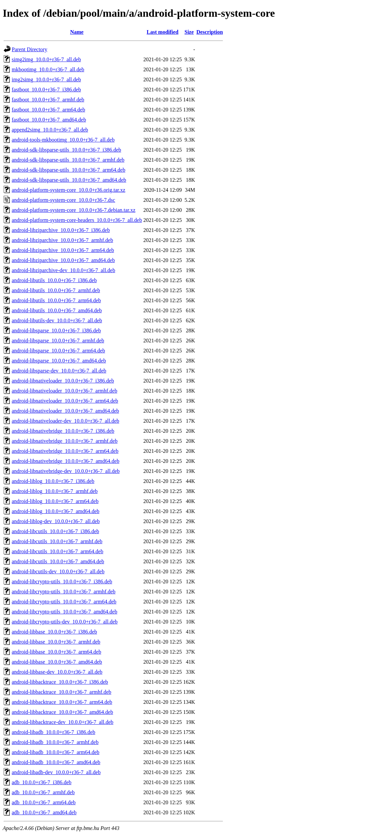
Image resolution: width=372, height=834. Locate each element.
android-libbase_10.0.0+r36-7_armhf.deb (56, 642)
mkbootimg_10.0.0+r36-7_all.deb (48, 69)
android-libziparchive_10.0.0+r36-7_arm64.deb (63, 250)
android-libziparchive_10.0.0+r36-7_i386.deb (61, 230)
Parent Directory (29, 49)
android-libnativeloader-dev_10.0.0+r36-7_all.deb (65, 421)
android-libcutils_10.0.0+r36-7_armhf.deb (57, 541)
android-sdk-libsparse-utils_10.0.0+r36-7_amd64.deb (69, 180)
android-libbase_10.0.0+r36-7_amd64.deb (57, 662)
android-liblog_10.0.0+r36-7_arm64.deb (55, 501)
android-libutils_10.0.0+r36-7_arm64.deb (56, 300)
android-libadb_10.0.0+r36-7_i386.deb (53, 732)
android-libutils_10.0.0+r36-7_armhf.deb (56, 290)
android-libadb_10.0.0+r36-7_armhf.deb (55, 742)
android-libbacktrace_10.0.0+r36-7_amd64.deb (62, 712)
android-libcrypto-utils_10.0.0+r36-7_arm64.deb (64, 601)
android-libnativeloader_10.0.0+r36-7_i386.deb (63, 381)
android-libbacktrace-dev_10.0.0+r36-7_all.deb (63, 722)
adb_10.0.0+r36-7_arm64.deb (44, 802)
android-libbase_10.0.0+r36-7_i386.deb (54, 632)
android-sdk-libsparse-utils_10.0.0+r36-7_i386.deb (66, 150)
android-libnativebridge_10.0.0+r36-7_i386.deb (63, 431)
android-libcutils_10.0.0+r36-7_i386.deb (55, 531)
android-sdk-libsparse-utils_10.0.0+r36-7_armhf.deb (68, 160)
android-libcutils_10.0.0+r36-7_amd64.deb (58, 561)
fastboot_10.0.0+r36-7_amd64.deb (49, 119)
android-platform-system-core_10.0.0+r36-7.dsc (63, 200)
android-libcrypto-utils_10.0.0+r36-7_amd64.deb (64, 611)
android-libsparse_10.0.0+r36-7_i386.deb (56, 330)
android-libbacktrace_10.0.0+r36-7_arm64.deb (62, 702)
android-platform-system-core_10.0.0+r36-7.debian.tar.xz (73, 210)
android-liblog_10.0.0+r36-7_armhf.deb (55, 491)
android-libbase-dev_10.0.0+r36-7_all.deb (57, 672)
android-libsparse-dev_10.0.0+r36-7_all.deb (59, 370)
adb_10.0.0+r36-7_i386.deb (41, 782)
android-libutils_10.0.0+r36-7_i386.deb (54, 280)
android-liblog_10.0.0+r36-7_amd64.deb (55, 511)
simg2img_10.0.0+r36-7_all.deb (46, 59)
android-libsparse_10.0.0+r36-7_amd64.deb (59, 360)
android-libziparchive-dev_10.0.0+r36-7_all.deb (63, 270)
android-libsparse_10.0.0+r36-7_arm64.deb (58, 350)
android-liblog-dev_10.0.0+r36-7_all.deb (56, 521)
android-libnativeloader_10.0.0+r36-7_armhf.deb (64, 391)
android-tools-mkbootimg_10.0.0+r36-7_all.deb (63, 140)
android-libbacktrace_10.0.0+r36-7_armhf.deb (61, 692)
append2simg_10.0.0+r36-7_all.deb (50, 130)
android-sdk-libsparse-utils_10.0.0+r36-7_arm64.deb (68, 170)
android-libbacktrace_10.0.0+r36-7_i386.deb (60, 682)
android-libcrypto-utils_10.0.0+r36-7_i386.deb (62, 581)
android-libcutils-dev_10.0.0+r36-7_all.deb (58, 571)
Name (76, 32)
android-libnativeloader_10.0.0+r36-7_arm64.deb (65, 401)
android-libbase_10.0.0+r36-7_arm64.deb (56, 652)
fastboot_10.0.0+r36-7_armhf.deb (48, 99)
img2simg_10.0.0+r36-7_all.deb (46, 79)
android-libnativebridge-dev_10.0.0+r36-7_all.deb (66, 471)
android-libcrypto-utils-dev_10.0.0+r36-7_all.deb (65, 621)
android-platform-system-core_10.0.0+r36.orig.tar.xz (68, 190)
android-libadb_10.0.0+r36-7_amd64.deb (56, 762)
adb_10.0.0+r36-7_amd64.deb (44, 812)
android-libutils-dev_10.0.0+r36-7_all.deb (57, 320)
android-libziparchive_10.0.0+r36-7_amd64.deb (63, 260)
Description (210, 32)
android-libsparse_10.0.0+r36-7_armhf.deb (58, 340)
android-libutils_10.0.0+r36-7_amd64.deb (57, 310)
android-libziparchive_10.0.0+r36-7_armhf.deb (62, 240)
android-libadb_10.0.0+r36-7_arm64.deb (55, 752)
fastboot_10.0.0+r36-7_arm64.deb (48, 109)
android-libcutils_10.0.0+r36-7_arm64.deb (57, 551)
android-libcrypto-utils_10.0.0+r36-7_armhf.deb (64, 591)
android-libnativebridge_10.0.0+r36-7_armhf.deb (65, 441)
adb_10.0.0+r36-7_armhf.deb (43, 792)
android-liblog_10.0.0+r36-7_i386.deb (53, 481)
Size (189, 32)
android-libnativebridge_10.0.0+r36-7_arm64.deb (65, 451)
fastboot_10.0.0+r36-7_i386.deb (46, 89)
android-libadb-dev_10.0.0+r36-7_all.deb (56, 772)
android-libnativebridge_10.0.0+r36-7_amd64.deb (65, 461)
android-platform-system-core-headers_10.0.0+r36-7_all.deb (77, 220)
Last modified (162, 32)
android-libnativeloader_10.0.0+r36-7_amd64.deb (65, 411)
